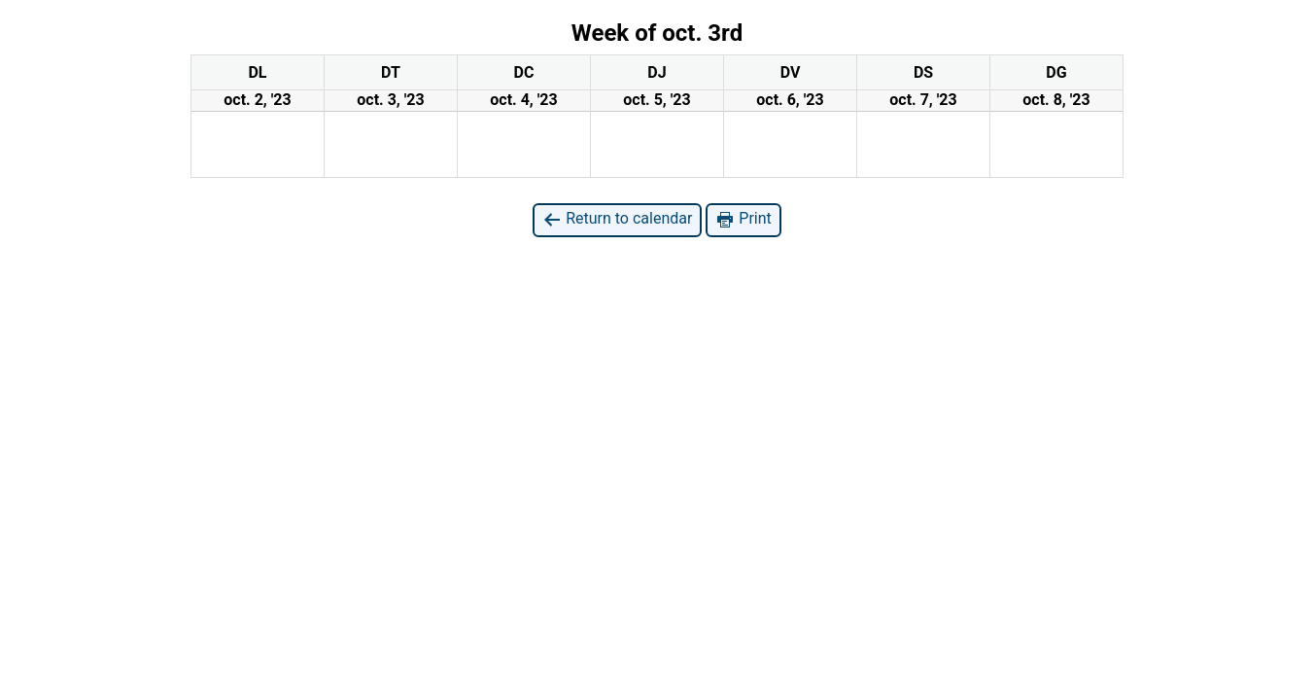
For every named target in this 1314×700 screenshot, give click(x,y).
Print (743, 219)
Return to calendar (617, 219)
